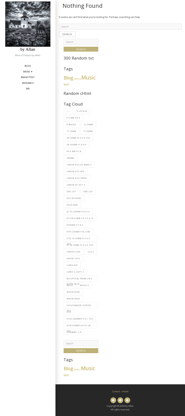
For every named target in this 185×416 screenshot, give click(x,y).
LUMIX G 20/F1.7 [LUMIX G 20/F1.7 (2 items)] (75, 272)
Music (26, 71)
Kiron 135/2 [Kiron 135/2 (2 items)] (73, 258)
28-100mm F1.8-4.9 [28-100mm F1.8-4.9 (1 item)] (76, 144)
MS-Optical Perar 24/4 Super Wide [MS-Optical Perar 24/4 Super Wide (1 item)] (79, 279)
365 (28, 88)
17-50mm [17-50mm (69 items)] (88, 131)
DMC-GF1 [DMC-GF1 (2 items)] (71, 191)
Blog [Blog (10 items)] (68, 77)
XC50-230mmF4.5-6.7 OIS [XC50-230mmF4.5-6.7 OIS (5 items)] (80, 319)
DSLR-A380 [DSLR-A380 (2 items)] (72, 205)
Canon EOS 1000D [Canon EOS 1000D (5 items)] (77, 178)
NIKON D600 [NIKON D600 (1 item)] (73, 298)
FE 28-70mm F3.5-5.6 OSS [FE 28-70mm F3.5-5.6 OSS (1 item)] (80, 245)
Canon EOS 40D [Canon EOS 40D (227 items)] (75, 171)
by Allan (27, 49)
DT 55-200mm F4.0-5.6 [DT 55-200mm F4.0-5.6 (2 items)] (78, 211)
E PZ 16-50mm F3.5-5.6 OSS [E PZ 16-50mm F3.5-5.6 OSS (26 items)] (79, 239)
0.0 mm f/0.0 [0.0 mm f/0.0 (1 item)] (73, 118)
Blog (28, 65)
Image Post (28, 77)
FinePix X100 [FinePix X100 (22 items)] (73, 252)
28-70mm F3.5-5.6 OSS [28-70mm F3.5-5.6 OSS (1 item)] (78, 138)
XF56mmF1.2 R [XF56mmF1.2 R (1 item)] (74, 332)
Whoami (27, 83)
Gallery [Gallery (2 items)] (77, 78)
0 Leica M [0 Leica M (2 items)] (82, 111)
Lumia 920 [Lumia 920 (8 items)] (72, 265)
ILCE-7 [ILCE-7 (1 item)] (91, 252)
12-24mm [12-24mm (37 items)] (88, 124)
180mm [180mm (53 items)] (70, 158)
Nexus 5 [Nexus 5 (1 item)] (84, 285)
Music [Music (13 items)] (88, 77)
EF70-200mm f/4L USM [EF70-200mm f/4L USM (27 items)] (78, 231)
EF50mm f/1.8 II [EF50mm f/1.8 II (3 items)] (75, 225)
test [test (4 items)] (66, 84)
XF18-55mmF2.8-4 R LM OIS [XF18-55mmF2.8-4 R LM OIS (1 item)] (79, 326)
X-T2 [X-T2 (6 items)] (69, 312)
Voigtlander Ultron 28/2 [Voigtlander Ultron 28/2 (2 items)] (79, 306)
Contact (116, 391)
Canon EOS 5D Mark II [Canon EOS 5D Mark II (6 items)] (79, 164)
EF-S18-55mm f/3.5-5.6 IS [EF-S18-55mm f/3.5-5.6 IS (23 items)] (80, 218)
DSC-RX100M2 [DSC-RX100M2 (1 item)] (74, 198)
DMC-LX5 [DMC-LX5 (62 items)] (88, 191)
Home (125, 391)
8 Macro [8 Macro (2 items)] (71, 124)
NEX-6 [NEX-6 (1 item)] (70, 285)
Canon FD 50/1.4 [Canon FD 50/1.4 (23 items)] (76, 185)
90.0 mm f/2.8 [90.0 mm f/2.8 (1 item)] (74, 151)
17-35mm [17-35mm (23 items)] (71, 131)
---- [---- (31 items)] (68, 111)
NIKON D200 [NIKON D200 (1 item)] (73, 292)
